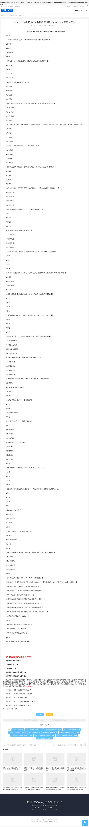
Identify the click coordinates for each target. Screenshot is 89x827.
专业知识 (15, 16)
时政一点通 (7, 11)
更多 (46, 726)
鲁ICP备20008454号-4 (53, 821)
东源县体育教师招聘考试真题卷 (52, 731)
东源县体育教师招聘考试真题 (34, 731)
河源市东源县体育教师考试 (44, 739)
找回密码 (17, 7)
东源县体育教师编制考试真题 (72, 731)
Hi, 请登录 (4, 7)
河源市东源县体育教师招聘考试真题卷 (21, 736)
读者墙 (82, 7)
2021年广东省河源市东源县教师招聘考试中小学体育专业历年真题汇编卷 (33, 770)
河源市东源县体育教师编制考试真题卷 (67, 736)
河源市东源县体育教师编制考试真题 (44, 736)
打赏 (49, 715)
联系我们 (51, 809)
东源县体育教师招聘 (18, 731)
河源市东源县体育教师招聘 (50, 734)
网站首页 (79, 12)
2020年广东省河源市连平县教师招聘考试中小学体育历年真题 (69, 746)
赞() (40, 715)
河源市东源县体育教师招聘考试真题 (69, 734)
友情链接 (67, 7)
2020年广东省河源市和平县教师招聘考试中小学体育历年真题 (19, 746)
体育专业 (21, 16)
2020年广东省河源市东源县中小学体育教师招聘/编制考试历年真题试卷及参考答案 (76, 770)
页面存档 (75, 7)
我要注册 (10, 7)
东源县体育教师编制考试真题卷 (18, 734)
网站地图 (45, 821)
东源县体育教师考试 (34, 734)
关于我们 (38, 809)
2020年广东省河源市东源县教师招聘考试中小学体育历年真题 (44, 23)
